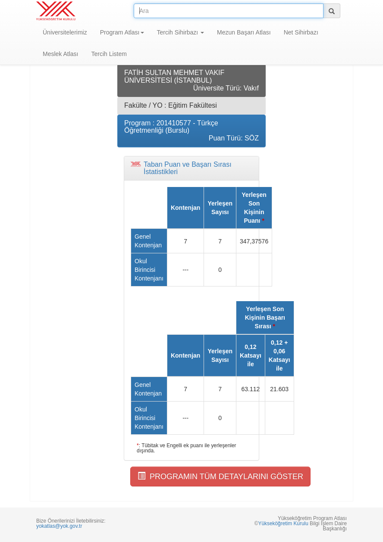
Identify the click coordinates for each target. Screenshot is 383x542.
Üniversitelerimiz (65, 32)
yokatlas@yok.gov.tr (59, 526)
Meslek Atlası (60, 53)
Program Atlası (122, 32)
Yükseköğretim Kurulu (283, 523)
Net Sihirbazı (301, 32)
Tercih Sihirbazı (180, 32)
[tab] (191, 168)
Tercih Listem (108, 53)
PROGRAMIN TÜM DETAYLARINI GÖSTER (220, 476)
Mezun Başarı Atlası (244, 32)
